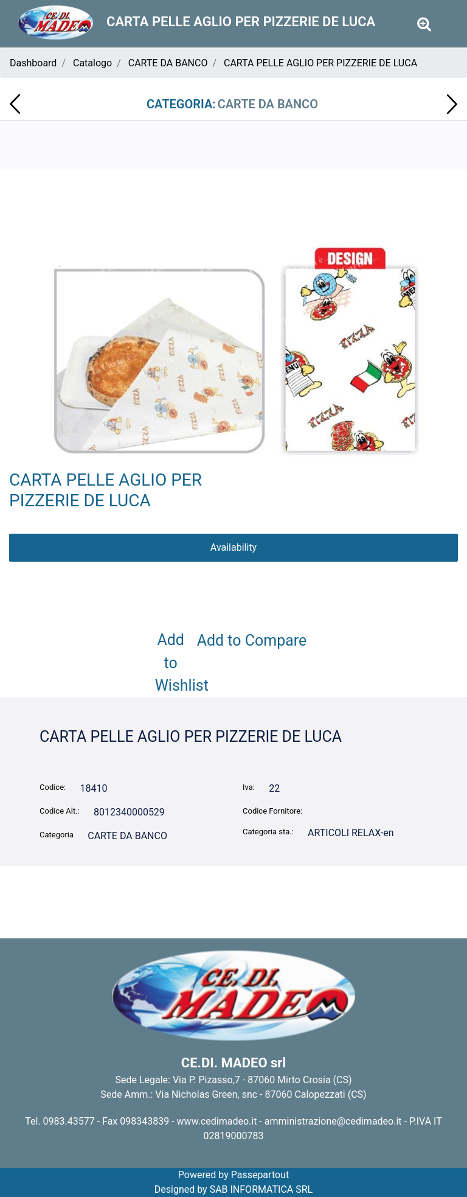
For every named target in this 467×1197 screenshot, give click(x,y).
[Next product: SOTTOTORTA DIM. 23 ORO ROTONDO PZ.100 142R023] (452, 104)
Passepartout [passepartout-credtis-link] (260, 1175)
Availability (233, 547)
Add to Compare (252, 640)
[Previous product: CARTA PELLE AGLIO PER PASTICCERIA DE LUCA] (15, 104)
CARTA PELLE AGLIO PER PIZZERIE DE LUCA (320, 63)
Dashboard (33, 63)
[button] (234, 342)
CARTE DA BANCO (168, 63)
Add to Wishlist (173, 662)
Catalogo (92, 63)
